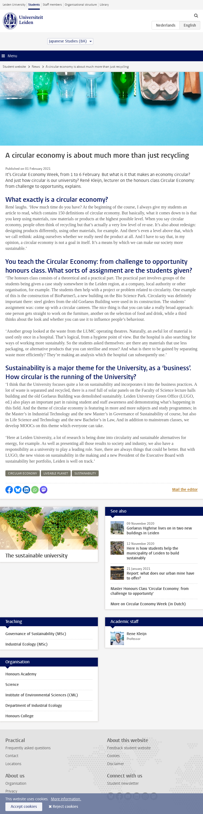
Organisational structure (81, 5)
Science (12, 684)
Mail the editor (185, 489)
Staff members (52, 5)
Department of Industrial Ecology (33, 705)
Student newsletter (123, 783)
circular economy (22, 473)
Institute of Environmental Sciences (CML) (41, 695)
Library (104, 5)
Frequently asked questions (28, 748)
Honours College (19, 716)
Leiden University (14, 5)
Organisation (15, 783)
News (36, 66)
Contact (11, 755)
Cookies (113, 755)
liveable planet (56, 473)
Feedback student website (129, 748)
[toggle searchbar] (196, 15)
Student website (14, 66)
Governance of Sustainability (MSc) (35, 633)
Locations (13, 763)
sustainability (85, 473)
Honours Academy (20, 674)
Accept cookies (24, 806)
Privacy (11, 791)
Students (34, 5)
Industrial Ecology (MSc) (26, 644)
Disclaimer (115, 763)
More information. (66, 799)
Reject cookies (65, 806)
